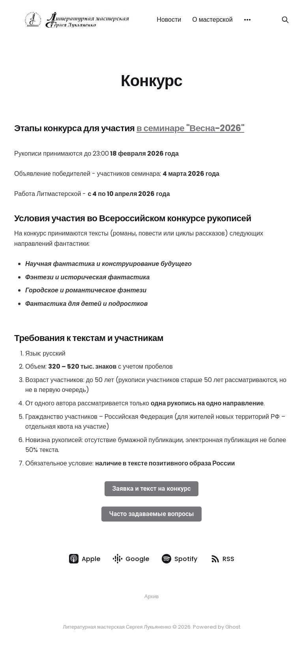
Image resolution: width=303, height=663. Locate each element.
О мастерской (212, 19)
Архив (151, 596)
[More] (247, 20)
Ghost (232, 627)
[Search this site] (285, 20)
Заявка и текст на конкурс (151, 488)
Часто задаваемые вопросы (151, 514)
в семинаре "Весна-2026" (190, 128)
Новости (169, 19)
